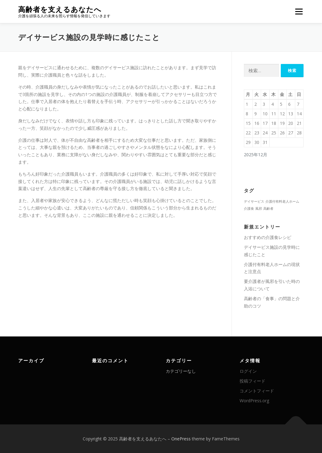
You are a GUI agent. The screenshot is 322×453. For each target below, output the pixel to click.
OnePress (181, 439)
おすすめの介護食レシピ (267, 237)
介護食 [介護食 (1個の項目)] (249, 208)
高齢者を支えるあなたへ (59, 9)
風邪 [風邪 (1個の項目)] (258, 208)
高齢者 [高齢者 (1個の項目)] (268, 208)
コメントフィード (257, 391)
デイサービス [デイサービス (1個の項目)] (254, 201)
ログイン (248, 371)
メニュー (298, 11)
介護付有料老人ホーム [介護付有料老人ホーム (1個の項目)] (282, 201)
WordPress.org (254, 400)
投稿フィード (252, 381)
